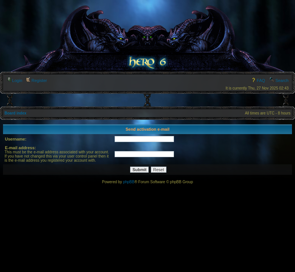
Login (14, 80)
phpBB (128, 182)
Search (279, 80)
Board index (15, 113)
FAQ (258, 80)
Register (36, 80)
